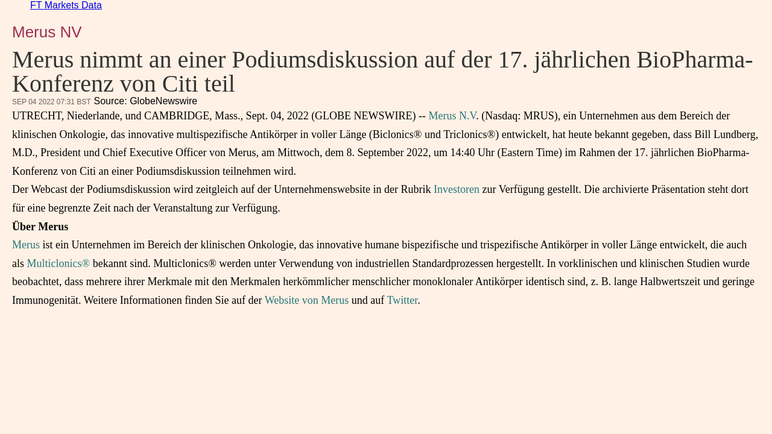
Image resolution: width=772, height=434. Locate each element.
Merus (26, 245)
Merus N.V (452, 116)
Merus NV (47, 32)
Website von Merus (307, 300)
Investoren (456, 189)
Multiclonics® (58, 263)
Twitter (402, 300)
